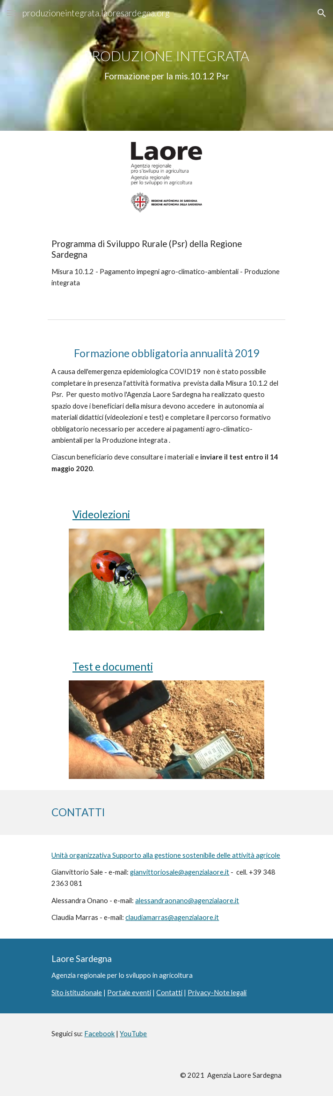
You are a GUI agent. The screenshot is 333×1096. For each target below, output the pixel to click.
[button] (11, 13)
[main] (166, 65)
